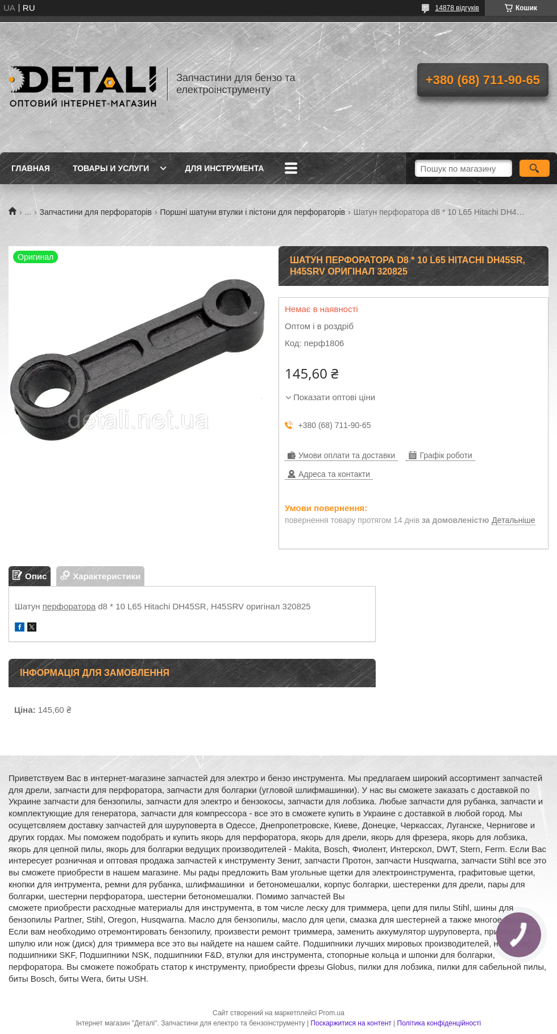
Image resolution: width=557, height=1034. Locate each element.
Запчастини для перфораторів (96, 212)
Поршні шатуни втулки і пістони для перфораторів (252, 212)
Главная (30, 168)
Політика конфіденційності (439, 1023)
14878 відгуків (457, 8)
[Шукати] (534, 168)
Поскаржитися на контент (350, 1023)
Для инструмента (224, 168)
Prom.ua (331, 1013)
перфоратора (69, 606)
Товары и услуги (111, 168)
